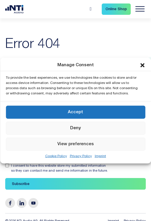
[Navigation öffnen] (140, 9)
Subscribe (21, 184)
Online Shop (116, 9)
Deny (75, 128)
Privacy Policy (81, 156)
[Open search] (90, 9)
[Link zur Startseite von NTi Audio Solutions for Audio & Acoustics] (14, 9)
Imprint (100, 156)
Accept (75, 112)
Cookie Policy (56, 156)
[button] (142, 65)
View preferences (75, 144)
